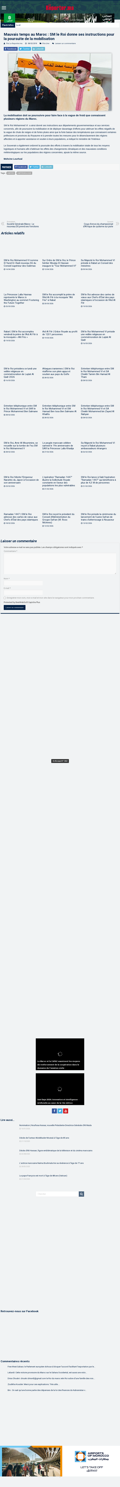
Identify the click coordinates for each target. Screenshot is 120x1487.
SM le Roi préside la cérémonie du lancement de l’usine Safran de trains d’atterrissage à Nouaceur (98, 517)
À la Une (45, 43)
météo (11, 173)
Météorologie (24, 173)
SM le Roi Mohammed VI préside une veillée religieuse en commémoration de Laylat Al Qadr (98, 335)
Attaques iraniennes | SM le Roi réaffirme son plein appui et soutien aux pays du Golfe (58, 371)
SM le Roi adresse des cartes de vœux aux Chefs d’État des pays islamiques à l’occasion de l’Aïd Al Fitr (98, 298)
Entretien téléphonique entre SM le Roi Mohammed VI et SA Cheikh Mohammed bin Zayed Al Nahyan (97, 410)
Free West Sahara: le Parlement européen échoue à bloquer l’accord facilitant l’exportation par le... (51, 1366)
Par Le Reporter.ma (14, 43)
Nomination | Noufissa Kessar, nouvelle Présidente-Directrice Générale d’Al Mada (55, 1125)
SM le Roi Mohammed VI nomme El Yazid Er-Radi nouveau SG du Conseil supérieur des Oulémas (21, 263)
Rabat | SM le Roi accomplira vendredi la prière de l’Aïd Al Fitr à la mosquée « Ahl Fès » (21, 334)
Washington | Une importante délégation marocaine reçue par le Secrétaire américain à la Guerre (58, 25)
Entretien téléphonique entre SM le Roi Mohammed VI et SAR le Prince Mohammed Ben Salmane (21, 408)
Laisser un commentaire (65, 43)
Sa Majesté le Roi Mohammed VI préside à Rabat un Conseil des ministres (98, 263)
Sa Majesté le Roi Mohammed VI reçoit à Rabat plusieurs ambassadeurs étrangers (98, 445)
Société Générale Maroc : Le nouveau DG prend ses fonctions (23, 224)
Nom (7, 578)
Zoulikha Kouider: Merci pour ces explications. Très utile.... (34, 1384)
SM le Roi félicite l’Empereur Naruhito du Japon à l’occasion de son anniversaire (21, 480)
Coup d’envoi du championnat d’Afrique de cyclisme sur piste (97, 224)
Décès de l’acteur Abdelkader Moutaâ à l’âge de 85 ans (44, 1138)
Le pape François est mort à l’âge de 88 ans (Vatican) (43, 1176)
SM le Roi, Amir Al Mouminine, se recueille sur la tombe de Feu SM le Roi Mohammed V (21, 445)
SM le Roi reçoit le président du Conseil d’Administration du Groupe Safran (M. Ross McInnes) (58, 518)
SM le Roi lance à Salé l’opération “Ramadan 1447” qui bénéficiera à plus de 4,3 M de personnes (98, 480)
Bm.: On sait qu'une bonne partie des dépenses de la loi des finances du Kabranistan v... (47, 1390)
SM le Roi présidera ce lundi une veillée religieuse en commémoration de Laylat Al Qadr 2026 (20, 372)
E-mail (7, 588)
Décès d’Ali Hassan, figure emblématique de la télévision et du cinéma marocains (55, 1150)
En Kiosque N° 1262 (60, 761)
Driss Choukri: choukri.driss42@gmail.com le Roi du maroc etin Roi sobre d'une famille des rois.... (51, 1378)
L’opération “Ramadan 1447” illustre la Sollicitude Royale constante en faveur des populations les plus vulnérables (58, 481)
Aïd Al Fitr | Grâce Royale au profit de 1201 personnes (59, 333)
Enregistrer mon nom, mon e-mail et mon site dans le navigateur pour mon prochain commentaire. (50, 598)
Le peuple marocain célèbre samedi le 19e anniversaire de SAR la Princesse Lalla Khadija (58, 445)
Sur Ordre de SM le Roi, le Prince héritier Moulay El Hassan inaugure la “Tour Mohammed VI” (59, 263)
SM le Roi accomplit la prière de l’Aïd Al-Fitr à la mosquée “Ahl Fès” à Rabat (58, 297)
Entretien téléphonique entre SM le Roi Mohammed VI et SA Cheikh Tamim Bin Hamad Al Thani (97, 372)
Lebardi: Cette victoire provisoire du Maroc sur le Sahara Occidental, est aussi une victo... (47, 1372)
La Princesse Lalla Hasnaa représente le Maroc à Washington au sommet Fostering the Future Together (21, 298)
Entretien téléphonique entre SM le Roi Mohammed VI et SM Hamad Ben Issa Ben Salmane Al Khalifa (59, 410)
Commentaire (10, 551)
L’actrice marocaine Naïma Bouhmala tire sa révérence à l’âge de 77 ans (51, 1163)
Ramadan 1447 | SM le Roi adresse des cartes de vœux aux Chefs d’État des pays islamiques (21, 517)
